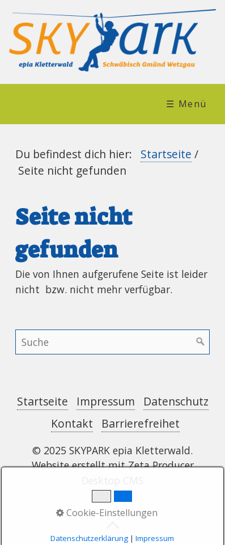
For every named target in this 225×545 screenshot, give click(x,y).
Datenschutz (176, 401)
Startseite (166, 154)
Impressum (106, 401)
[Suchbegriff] (112, 341)
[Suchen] (201, 341)
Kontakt (72, 423)
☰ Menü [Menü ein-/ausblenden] (186, 104)
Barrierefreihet (140, 423)
